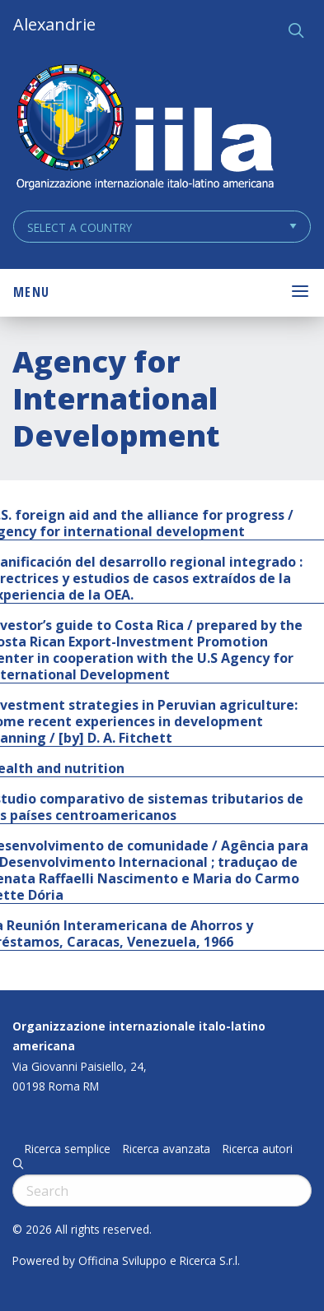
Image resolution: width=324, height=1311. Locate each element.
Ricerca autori (258, 1149)
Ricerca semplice (67, 1149)
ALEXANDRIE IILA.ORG (144, 129)
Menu (31, 292)
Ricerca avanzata (166, 1149)
